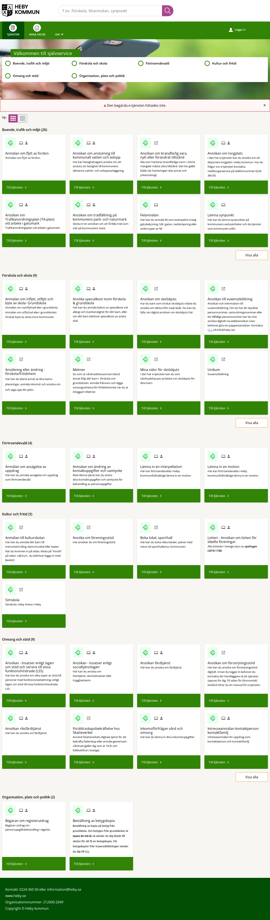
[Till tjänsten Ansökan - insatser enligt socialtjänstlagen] (101, 663)
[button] (13, 118)
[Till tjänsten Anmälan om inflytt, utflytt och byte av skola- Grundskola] (33, 299)
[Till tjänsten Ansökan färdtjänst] (157, 661)
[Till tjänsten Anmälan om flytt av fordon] (28, 151)
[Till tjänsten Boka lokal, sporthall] (158, 536)
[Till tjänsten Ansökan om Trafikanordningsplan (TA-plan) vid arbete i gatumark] (33, 217)
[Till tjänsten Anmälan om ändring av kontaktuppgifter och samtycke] (101, 467)
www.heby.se (15, 895)
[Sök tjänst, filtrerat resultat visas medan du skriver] (115, 10)
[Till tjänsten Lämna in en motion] (225, 465)
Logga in (237, 30)
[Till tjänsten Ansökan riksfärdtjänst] (24, 727)
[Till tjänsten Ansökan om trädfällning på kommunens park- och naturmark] (101, 215)
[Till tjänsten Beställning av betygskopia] (95, 819)
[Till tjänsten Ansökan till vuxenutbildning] (232, 297)
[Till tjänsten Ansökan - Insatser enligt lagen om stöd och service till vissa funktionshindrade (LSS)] (33, 665)
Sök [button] (167, 10)
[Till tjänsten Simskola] (14, 598)
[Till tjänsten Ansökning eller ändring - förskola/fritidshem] (33, 370)
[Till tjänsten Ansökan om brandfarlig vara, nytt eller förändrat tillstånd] (168, 153)
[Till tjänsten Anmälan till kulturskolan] (26, 536)
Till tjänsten (14, 187)
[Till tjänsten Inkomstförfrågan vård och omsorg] (168, 729)
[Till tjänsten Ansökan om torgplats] (227, 151)
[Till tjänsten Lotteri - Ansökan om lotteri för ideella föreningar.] (236, 538)
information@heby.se (64, 889)
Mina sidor (37, 30)
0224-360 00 (28, 889)
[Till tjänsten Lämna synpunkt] (222, 213)
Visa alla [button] (251, 255)
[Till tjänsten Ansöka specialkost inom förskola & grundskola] (101, 299)
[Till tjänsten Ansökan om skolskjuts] (160, 297)
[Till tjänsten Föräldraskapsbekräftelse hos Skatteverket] (101, 729)
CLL (210, 330)
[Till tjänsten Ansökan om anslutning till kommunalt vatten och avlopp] (101, 153)
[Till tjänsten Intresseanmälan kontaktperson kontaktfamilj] (236, 729)
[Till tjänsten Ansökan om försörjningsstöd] (233, 661)
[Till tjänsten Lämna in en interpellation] (162, 465)
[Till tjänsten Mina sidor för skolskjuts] (161, 368)
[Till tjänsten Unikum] (215, 368)
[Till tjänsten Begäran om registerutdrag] (28, 819)
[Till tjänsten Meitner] (80, 368)
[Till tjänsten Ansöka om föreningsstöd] (95, 536)
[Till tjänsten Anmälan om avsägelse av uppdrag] (33, 467)
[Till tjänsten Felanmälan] (151, 213)
